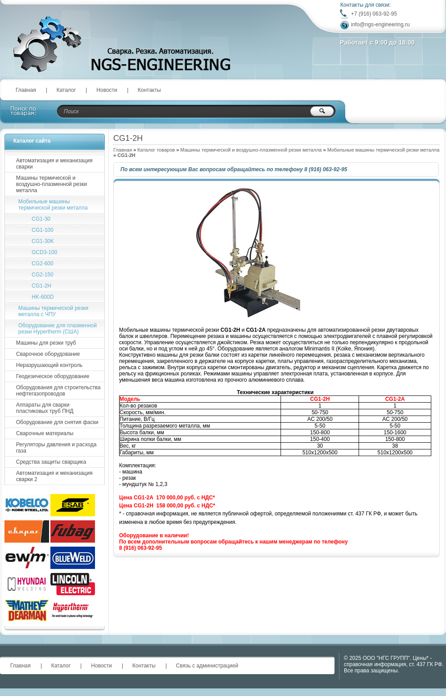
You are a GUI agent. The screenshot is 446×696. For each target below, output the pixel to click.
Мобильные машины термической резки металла (383, 149)
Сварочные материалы (45, 433)
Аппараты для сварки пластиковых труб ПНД (45, 408)
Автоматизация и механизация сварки (54, 163)
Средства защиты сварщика (51, 462)
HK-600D (43, 297)
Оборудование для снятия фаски (57, 422)
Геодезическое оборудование (52, 376)
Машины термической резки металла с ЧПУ (53, 311)
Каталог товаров (156, 149)
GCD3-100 (44, 252)
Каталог (66, 90)
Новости (106, 90)
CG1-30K (43, 241)
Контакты (149, 90)
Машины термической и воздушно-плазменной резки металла (251, 149)
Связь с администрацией (207, 666)
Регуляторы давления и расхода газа (56, 447)
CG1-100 (43, 230)
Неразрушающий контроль (49, 365)
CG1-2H (41, 286)
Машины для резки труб (46, 343)
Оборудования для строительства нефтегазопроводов (58, 390)
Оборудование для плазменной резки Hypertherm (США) (57, 328)
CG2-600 (43, 263)
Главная (26, 90)
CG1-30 (41, 219)
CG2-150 (43, 275)
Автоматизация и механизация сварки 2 (54, 476)
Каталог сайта (31, 141)
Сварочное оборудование (48, 354)
